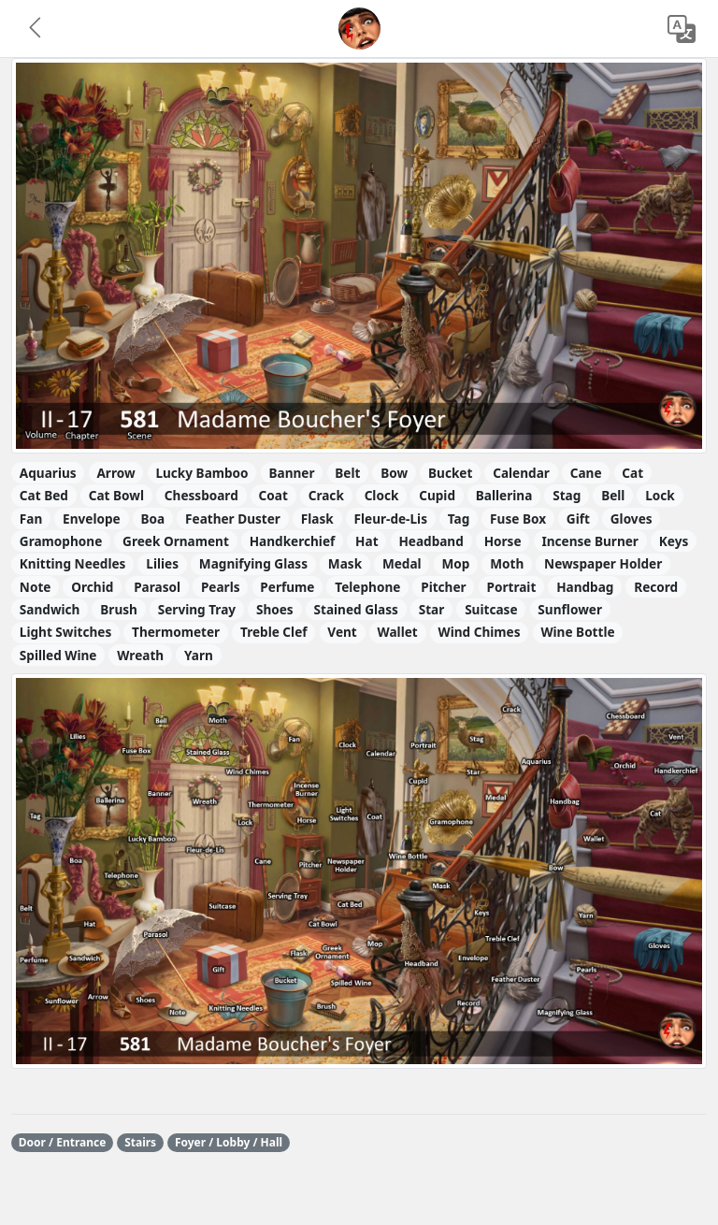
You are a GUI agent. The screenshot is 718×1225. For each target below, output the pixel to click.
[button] (36, 29)
